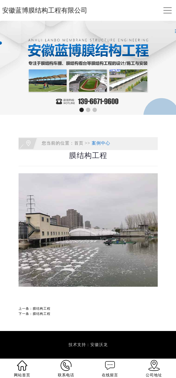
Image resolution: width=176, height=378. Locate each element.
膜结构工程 (41, 308)
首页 (78, 143)
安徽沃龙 (99, 344)
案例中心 (101, 143)
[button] (81, 110)
